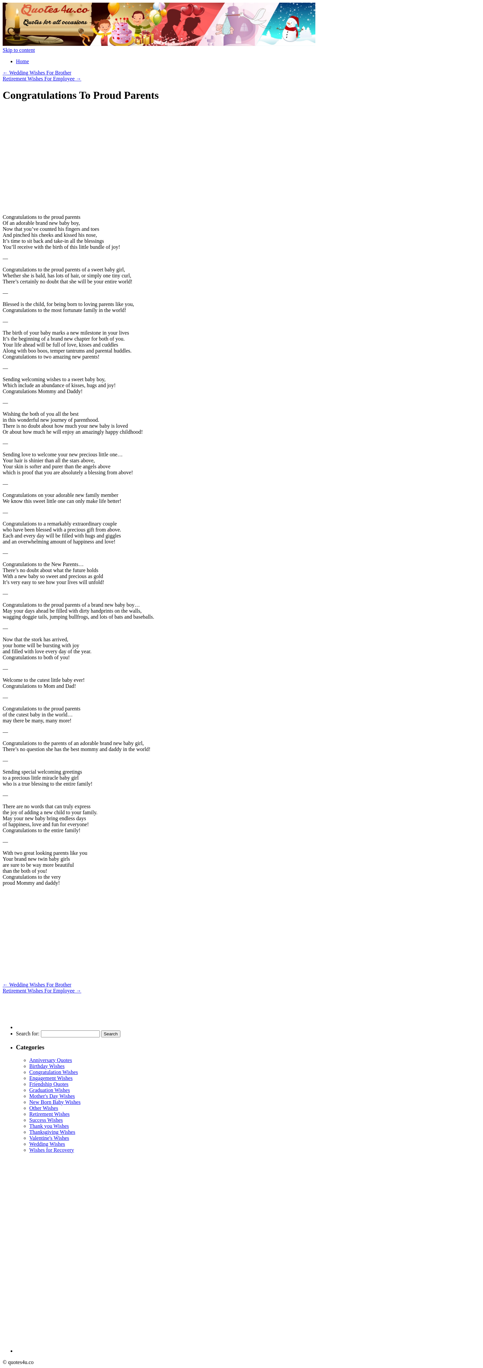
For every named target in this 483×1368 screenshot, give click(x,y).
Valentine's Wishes (49, 1138)
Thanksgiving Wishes (52, 1132)
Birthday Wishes (47, 1066)
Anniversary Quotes (50, 1060)
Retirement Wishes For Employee (42, 78)
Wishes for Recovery (51, 1150)
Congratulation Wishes (53, 1072)
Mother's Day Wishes (52, 1096)
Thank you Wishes (49, 1126)
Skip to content (19, 50)
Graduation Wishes (49, 1090)
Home (22, 61)
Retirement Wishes (49, 1114)
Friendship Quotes (49, 1084)
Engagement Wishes (51, 1078)
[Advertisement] (58, 161)
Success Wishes (46, 1120)
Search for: (28, 1033)
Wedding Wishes (47, 1144)
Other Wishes (43, 1108)
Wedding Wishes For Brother (37, 73)
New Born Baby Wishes (54, 1102)
